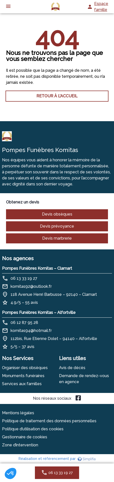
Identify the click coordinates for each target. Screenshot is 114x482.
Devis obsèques (57, 214)
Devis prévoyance (57, 226)
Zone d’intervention (20, 445)
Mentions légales (18, 412)
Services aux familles (22, 383)
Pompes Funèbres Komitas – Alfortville (39, 312)
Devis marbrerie (57, 238)
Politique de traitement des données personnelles (49, 421)
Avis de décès (72, 367)
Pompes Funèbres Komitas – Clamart (37, 268)
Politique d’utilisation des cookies (33, 429)
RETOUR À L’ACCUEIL (57, 96)
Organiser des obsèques (25, 367)
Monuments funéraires (23, 375)
